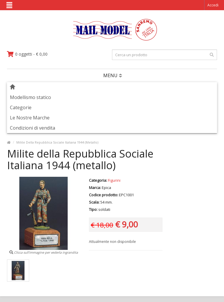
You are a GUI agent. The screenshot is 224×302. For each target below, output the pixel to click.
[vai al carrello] (27, 54)
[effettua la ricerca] (211, 55)
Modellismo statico (30, 97)
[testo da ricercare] (164, 55)
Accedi (212, 5)
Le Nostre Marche (30, 117)
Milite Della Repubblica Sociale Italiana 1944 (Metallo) (57, 142)
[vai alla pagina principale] (112, 39)
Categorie (21, 107)
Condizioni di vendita (32, 128)
